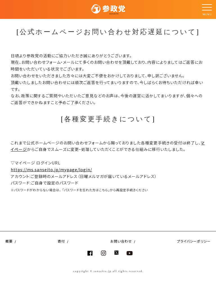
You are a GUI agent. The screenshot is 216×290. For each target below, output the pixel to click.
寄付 (61, 241)
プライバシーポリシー (194, 241)
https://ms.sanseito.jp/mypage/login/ (51, 169)
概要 (9, 241)
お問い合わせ (121, 241)
